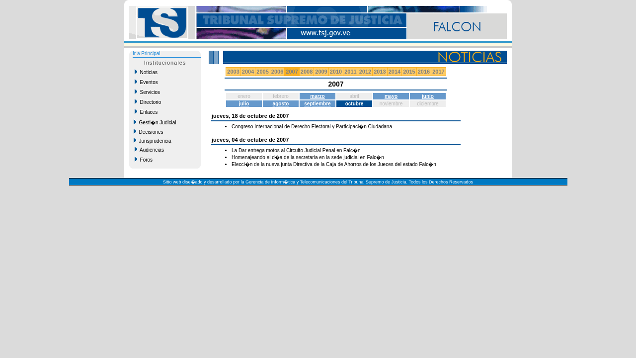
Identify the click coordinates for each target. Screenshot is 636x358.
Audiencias (149, 150)
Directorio (148, 102)
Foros (144, 160)
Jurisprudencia (152, 141)
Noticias (146, 72)
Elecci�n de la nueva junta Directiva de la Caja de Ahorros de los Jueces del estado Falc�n (334, 164)
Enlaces (146, 112)
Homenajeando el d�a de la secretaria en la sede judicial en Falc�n (308, 157)
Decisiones (148, 132)
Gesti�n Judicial (155, 122)
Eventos (146, 82)
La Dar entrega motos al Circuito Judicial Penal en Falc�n (296, 150)
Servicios (147, 92)
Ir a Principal (146, 53)
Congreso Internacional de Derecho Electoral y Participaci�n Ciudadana (312, 126)
